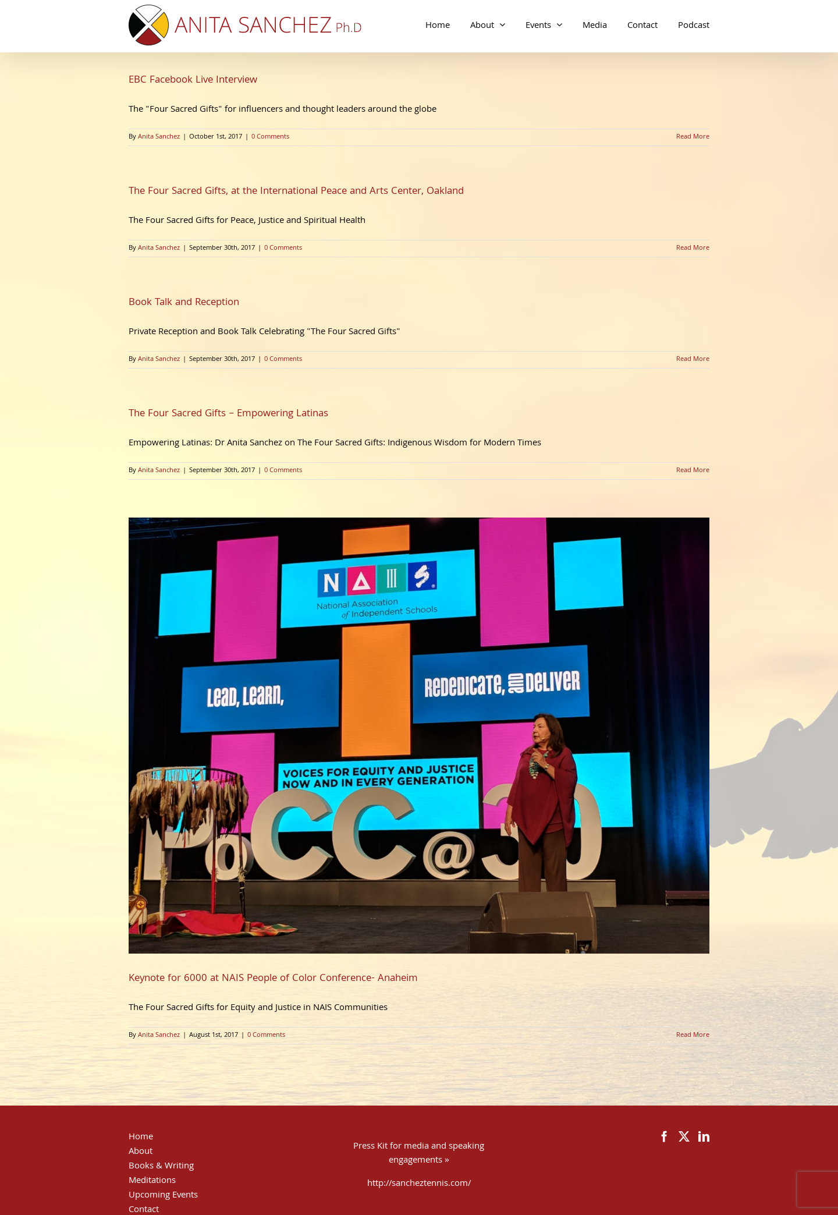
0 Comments (270, 137)
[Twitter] (684, 1136)
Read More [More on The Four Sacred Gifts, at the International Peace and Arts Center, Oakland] (692, 248)
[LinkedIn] (703, 1136)
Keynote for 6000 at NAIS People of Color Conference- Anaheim (273, 978)
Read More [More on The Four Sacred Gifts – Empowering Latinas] (692, 470)
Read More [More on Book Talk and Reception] (692, 359)
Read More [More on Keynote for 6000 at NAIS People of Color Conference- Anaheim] (692, 1035)
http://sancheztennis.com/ (419, 1184)
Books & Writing (161, 1167)
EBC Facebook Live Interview (193, 80)
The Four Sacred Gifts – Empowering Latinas (228, 414)
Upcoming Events (163, 1196)
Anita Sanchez (159, 137)
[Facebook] (664, 1136)
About (140, 1152)
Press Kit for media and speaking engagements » (418, 1153)
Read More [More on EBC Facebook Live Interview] (692, 137)
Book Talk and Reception (184, 303)
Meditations (152, 1181)
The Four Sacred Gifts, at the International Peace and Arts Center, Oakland (296, 191)
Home (141, 1138)
